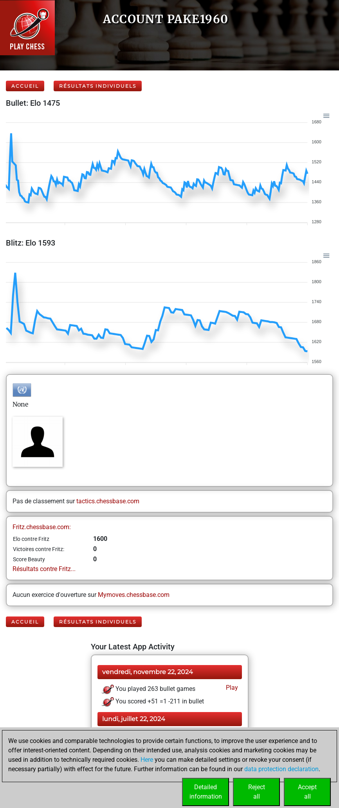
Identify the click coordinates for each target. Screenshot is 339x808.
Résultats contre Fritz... (44, 569)
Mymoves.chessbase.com (134, 594)
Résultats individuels (97, 86)
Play (231, 687)
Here (147, 759)
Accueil (25, 86)
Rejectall (256, 791)
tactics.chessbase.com (107, 501)
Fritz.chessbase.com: (42, 527)
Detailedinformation (205, 791)
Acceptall (307, 791)
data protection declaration (281, 769)
